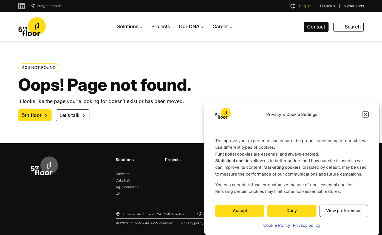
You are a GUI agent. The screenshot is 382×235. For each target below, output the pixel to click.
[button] (365, 114)
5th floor (32, 115)
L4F (119, 167)
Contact (316, 27)
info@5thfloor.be (49, 6)
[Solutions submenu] (130, 27)
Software (123, 174)
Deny (292, 210)
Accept (240, 210)
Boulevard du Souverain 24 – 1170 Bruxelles (153, 214)
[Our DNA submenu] (191, 27)
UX (118, 193)
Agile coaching (127, 187)
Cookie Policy (276, 225)
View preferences (343, 210)
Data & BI (123, 180)
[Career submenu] (222, 27)
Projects (173, 159)
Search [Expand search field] (353, 27)
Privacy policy (306, 225)
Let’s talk (70, 115)
